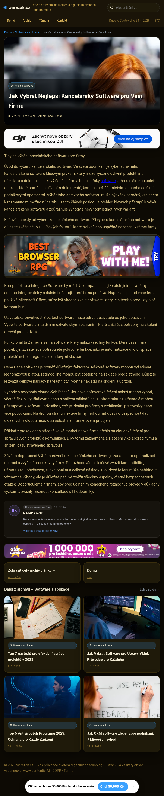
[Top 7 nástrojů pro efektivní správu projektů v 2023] (42, 634)
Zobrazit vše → (150, 589)
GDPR (56, 771)
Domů (11, 20)
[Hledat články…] (136, 8)
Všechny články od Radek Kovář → (43, 530)
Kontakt (62, 20)
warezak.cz (19, 7)
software (108, 180)
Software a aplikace (27, 32)
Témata (44, 20)
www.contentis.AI (36, 771)
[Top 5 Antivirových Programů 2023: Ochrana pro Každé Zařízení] (42, 714)
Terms (68, 771)
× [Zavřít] (133, 786)
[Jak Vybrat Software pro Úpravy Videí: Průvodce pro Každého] (122, 634)
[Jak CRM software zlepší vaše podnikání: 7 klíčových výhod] (122, 714)
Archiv (27, 20)
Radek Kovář (32, 513)
